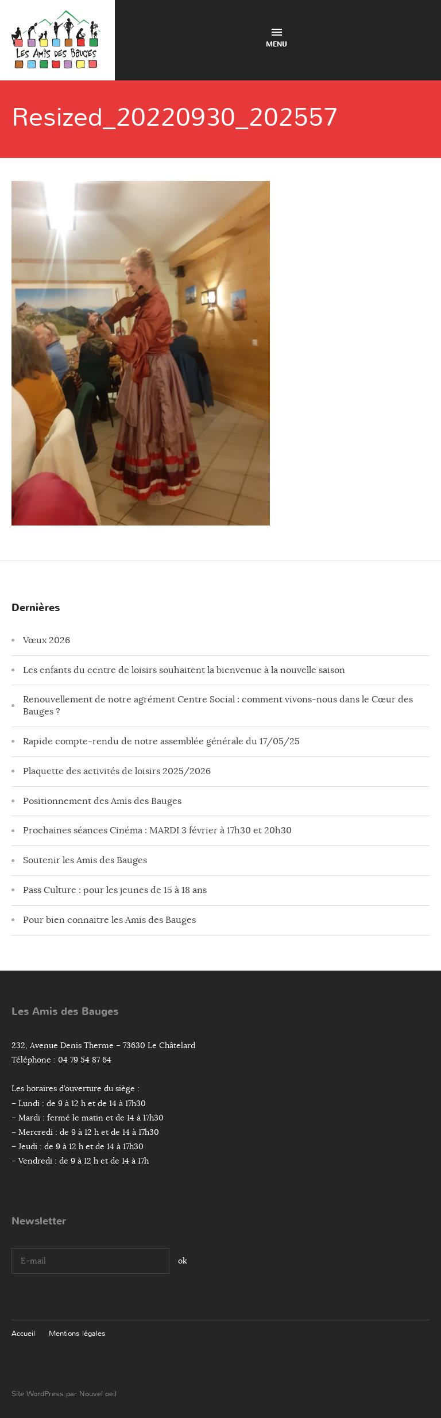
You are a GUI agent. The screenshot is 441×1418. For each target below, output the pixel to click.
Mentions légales (77, 1333)
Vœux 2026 (46, 640)
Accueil (23, 1333)
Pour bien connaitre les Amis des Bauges (109, 920)
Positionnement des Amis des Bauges (102, 801)
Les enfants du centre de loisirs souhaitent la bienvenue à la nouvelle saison (184, 670)
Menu (276, 39)
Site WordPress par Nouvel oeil (64, 1393)
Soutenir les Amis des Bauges (85, 860)
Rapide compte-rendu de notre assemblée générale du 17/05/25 (161, 741)
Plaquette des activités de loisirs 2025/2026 (117, 771)
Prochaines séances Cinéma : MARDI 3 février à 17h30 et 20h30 (157, 830)
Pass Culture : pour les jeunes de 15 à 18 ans (115, 890)
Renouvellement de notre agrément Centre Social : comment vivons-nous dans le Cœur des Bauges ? (218, 705)
